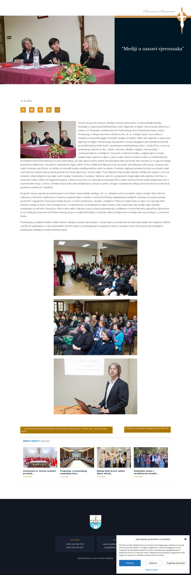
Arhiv (167, 4)
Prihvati (130, 563)
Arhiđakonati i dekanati (151, 4)
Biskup (102, 4)
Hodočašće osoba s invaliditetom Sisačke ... (146, 472)
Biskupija (115, 4)
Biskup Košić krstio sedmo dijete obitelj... (111, 472)
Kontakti (179, 4)
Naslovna (91, 4)
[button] (185, 539)
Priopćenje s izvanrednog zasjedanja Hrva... (73, 472)
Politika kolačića (151, 569)
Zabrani (153, 563)
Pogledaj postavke (176, 563)
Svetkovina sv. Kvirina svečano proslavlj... (39, 472)
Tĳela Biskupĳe (131, 4)
